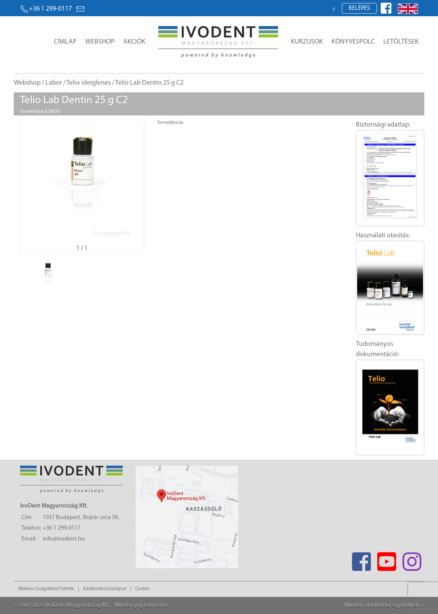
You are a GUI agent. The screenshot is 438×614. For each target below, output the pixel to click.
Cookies (142, 589)
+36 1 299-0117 (46, 9)
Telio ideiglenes (88, 83)
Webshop (100, 41)
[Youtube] (386, 559)
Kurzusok (307, 41)
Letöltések (401, 41)
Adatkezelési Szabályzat (104, 589)
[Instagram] (411, 559)
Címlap (65, 41)
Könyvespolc (353, 41)
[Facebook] (361, 559)
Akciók (134, 41)
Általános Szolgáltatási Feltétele (46, 589)
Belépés (359, 8)
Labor (53, 83)
